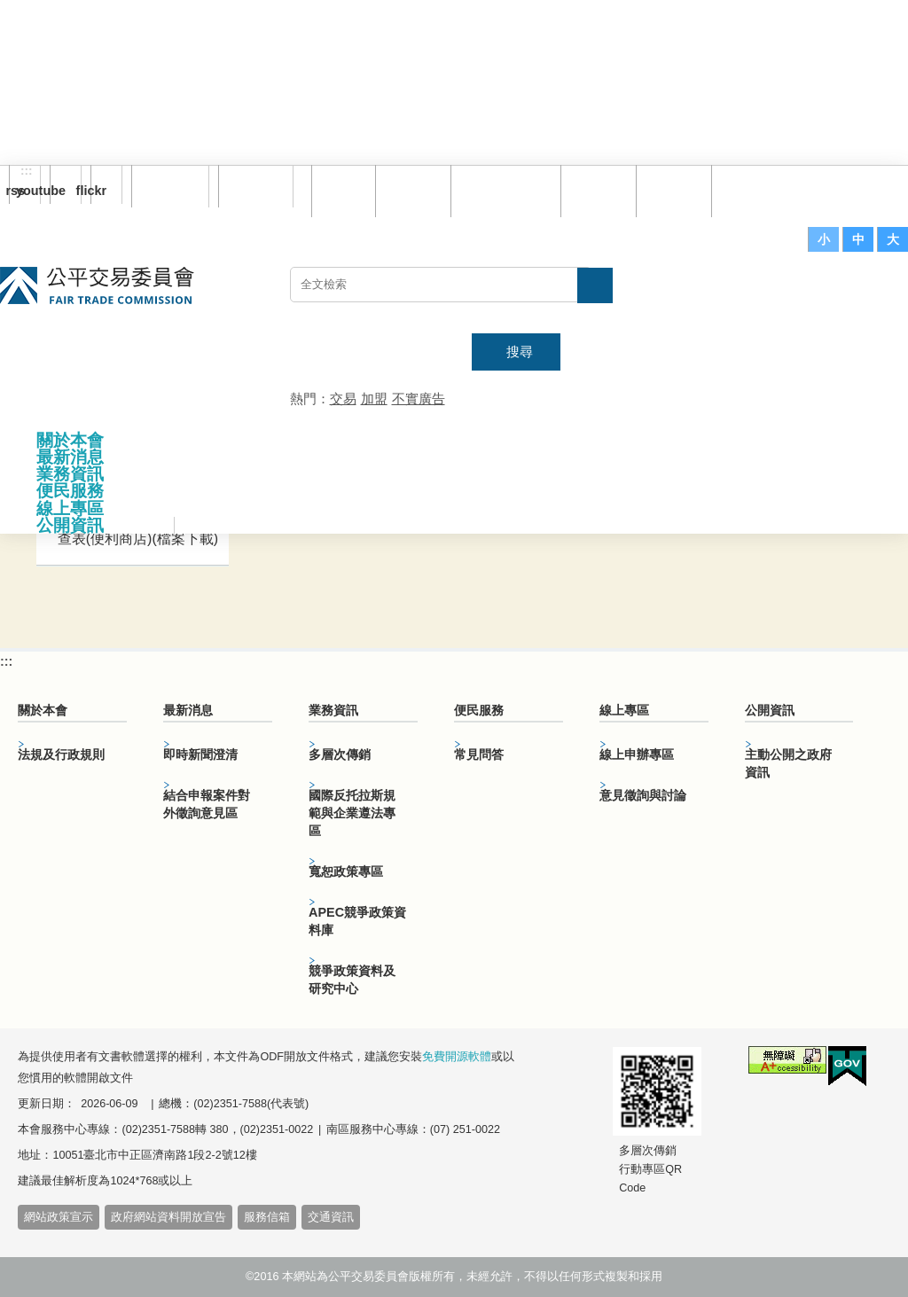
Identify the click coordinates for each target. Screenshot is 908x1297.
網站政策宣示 (58, 1217)
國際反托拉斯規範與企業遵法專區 (352, 813)
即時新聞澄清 (200, 754)
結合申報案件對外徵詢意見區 (206, 804)
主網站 (872, 293)
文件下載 (676, 190)
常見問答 (600, 190)
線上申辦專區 (636, 754)
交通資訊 (331, 1217)
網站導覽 (415, 190)
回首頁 (345, 190)
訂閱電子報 (170, 186)
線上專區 (70, 508)
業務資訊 (70, 474)
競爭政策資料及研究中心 (352, 980)
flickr (98, 191)
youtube (58, 191)
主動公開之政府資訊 (788, 763)
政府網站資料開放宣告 (168, 1217)
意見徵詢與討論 (642, 795)
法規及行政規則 (61, 754)
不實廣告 (418, 398)
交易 (343, 398)
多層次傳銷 (340, 754)
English (249, 186)
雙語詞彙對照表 (507, 190)
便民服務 (70, 490)
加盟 (374, 398)
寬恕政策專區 (346, 871)
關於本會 (70, 440)
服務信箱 (751, 190)
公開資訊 (70, 525)
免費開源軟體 (456, 1057)
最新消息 (70, 457)
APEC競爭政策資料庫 (357, 921)
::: (26, 171)
